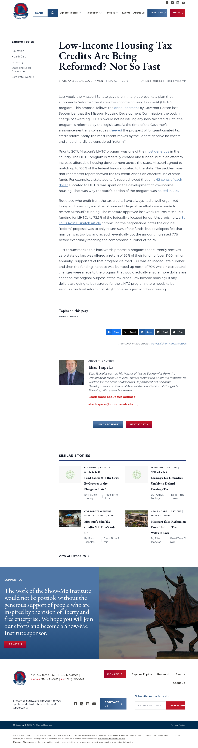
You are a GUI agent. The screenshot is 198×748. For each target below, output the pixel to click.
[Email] (162, 332)
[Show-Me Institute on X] (172, 3)
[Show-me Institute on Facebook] (167, 3)
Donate (178, 12)
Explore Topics (70, 12)
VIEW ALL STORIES (74, 556)
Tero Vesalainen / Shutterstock (167, 343)
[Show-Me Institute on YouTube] (183, 3)
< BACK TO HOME (108, 424)
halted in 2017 (169, 191)
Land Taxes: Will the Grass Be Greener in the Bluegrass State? (101, 483)
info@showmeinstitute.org (111, 738)
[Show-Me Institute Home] (21, 10)
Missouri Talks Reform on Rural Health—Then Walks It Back (168, 527)
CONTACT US (113, 704)
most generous (157, 151)
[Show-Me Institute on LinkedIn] (178, 3)
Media (112, 12)
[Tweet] (130, 332)
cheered (115, 130)
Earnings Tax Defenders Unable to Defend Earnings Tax (167, 483)
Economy (18, 62)
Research (93, 12)
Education (18, 51)
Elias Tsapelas (153, 80)
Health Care (19, 56)
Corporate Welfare (23, 77)
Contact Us (157, 12)
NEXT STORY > (139, 424)
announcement (126, 108)
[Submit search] (53, 13)
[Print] (178, 332)
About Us (139, 12)
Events (126, 12)
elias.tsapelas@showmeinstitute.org (113, 404)
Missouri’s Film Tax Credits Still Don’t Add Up (100, 527)
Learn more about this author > (112, 397)
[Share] (113, 332)
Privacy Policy (178, 725)
